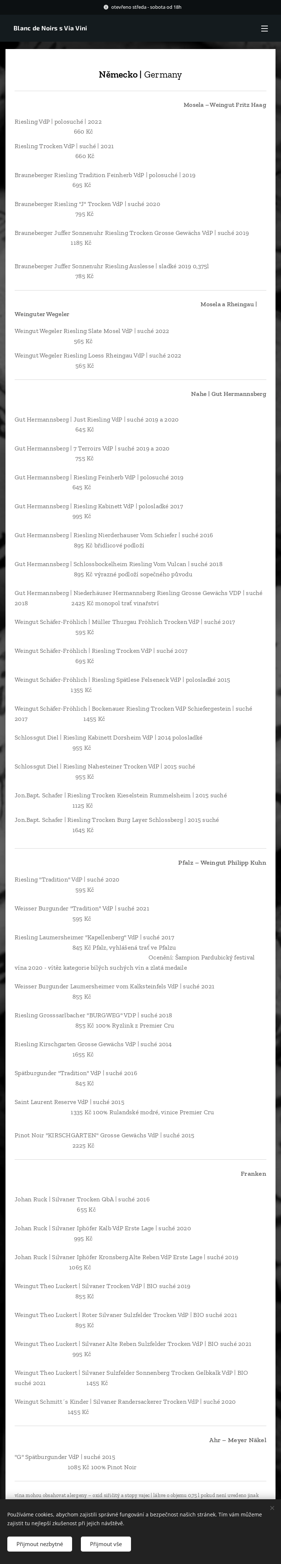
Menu (264, 28)
